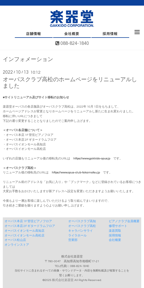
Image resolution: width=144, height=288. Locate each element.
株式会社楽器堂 (63, 280)
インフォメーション (28, 59)
